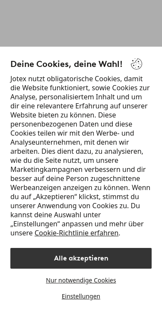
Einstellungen (81, 296)
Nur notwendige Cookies (81, 280)
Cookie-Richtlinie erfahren (76, 233)
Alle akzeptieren (81, 258)
